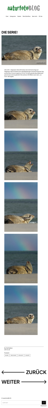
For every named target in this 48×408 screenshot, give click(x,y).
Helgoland (13, 355)
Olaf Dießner (9, 348)
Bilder (6, 355)
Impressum (43, 405)
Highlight (20, 355)
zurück (36, 372)
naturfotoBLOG (7, 398)
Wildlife (27, 355)
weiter (11, 382)
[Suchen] (44, 402)
